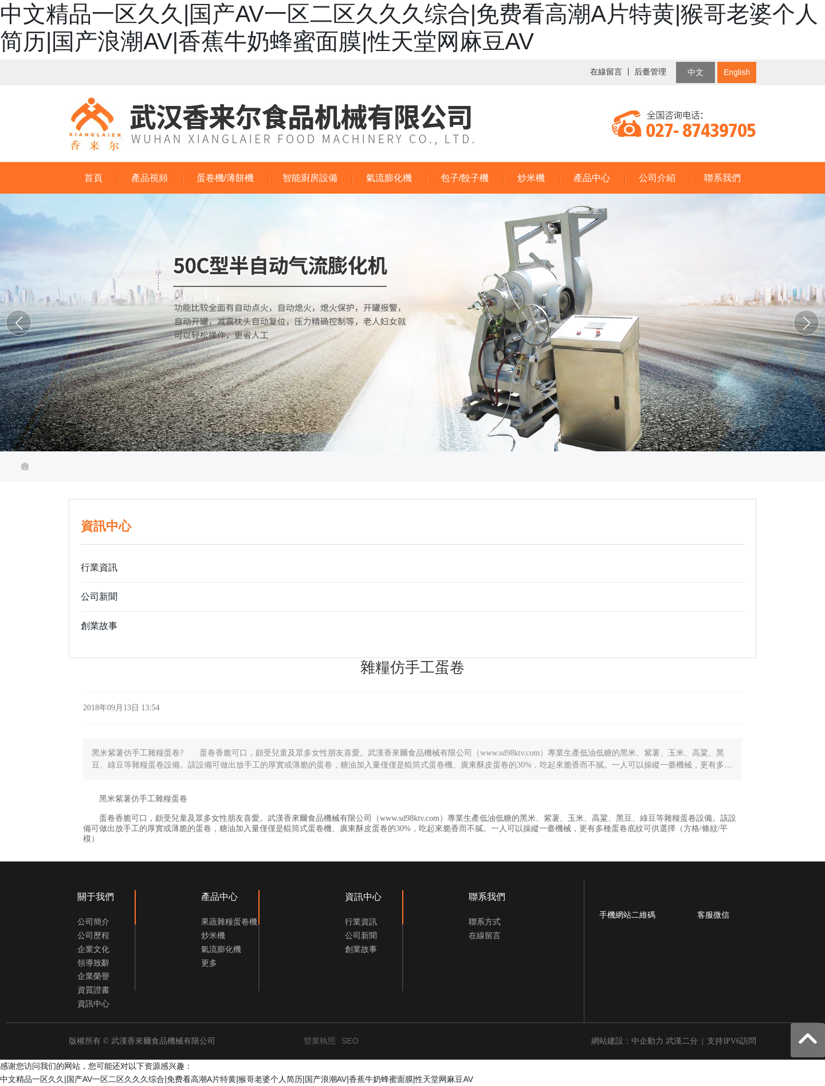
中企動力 (647, 1041)
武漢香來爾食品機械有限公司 (412, 320)
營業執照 (320, 1040)
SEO (350, 1040)
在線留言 (606, 72)
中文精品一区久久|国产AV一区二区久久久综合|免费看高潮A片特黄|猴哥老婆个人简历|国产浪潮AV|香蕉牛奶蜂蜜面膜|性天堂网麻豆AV (236, 1079)
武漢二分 (682, 1041)
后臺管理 (650, 72)
